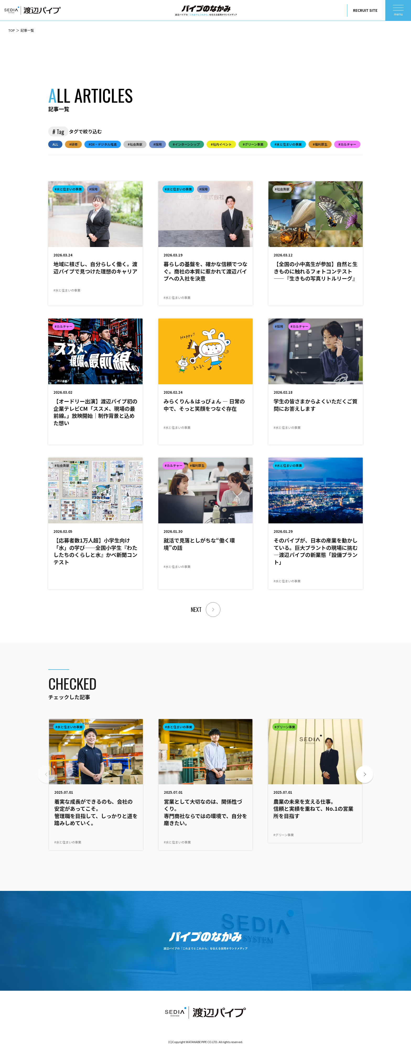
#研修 (73, 144)
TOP (11, 30)
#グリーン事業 (253, 144)
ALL (55, 144)
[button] (364, 774)
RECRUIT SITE (365, 10)
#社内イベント (221, 144)
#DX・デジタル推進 (103, 144)
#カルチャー (347, 144)
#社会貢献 (135, 144)
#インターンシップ (186, 144)
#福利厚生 (320, 144)
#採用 (157, 144)
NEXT (196, 609)
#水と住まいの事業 (288, 144)
